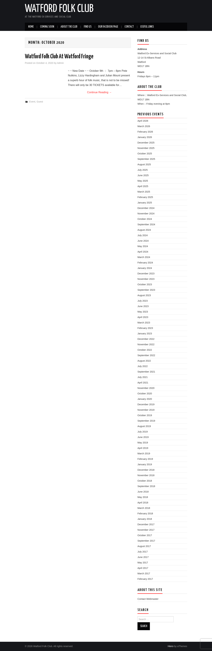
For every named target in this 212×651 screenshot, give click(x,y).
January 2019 (144, 464)
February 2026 (145, 131)
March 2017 (143, 573)
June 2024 (143, 240)
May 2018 (142, 497)
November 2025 (145, 148)
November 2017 (145, 530)
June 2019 (143, 437)
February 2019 (145, 459)
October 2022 (144, 350)
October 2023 (144, 284)
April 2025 (142, 186)
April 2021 (142, 382)
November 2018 (145, 475)
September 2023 (146, 290)
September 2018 (146, 486)
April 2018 (142, 502)
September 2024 (146, 224)
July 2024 (142, 235)
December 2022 (145, 339)
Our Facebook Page (108, 26)
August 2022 (144, 360)
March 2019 (143, 453)
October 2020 (144, 393)
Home (31, 26)
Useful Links (147, 26)
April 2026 (142, 120)
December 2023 (145, 273)
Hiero (170, 646)
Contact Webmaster (148, 599)
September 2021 (146, 371)
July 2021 (142, 377)
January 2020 (144, 399)
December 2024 (145, 208)
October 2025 (144, 153)
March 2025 (143, 191)
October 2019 (144, 415)
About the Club (69, 26)
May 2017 (142, 562)
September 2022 (146, 355)
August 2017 (144, 546)
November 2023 (145, 279)
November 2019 (145, 410)
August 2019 (144, 426)
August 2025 (144, 164)
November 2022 (145, 344)
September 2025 (146, 159)
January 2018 (144, 519)
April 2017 (142, 568)
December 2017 (145, 524)
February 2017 (145, 579)
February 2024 (145, 262)
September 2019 (146, 420)
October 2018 (144, 480)
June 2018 (143, 491)
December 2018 (145, 470)
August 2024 (144, 230)
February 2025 (145, 197)
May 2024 (142, 246)
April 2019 (142, 448)
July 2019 (142, 431)
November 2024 (145, 213)
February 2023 (145, 328)
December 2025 (145, 142)
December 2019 (145, 404)
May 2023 (142, 311)
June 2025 (143, 175)
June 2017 (143, 557)
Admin (60, 63)
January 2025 (144, 202)
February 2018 (145, 513)
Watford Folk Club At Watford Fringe (59, 57)
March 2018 (143, 508)
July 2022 (142, 366)
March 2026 (143, 126)
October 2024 (144, 219)
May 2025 (142, 180)
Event (32, 101)
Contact (129, 26)
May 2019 (142, 442)
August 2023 (144, 295)
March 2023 (143, 322)
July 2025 (142, 170)
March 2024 (143, 257)
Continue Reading (99, 92)
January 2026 (144, 137)
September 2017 (146, 540)
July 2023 (142, 300)
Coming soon (47, 26)
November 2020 (145, 388)
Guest (40, 101)
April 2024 (142, 251)
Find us (88, 26)
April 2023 (142, 317)
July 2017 (142, 551)
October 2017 (144, 535)
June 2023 (143, 306)
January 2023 (144, 333)
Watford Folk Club (59, 9)
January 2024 (144, 268)
